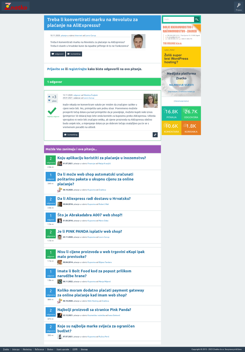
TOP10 (100, 8)
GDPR (75, 349)
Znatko (6, 349)
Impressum (172, 91)
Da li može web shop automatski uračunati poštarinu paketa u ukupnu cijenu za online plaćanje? (95, 179)
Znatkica (102, 190)
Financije (91, 163)
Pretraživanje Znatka (181, 101)
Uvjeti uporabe (63, 349)
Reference (39, 349)
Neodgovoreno (48, 8)
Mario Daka (103, 221)
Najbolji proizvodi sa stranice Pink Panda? (94, 309)
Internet (78, 35)
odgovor (77, 95)
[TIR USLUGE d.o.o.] (181, 44)
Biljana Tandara (105, 262)
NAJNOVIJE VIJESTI (181, 84)
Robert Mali (104, 204)
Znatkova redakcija (187, 91)
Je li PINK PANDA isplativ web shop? (89, 231)
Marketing (27, 349)
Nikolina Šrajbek (91, 95)
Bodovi (50, 349)
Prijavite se (55, 69)
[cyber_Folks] (181, 66)
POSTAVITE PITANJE (77, 8)
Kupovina (92, 190)
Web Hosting (93, 301)
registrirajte (78, 69)
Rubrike (61, 8)
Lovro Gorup (90, 35)
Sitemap (84, 349)
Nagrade (110, 8)
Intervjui (16, 349)
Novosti (35, 8)
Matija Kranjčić (104, 163)
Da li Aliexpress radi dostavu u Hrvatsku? (94, 198)
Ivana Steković (114, 315)
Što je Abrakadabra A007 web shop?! (89, 215)
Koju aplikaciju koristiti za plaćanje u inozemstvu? (101, 158)
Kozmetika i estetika (96, 315)
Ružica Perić (104, 337)
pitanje (64, 35)
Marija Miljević (105, 281)
